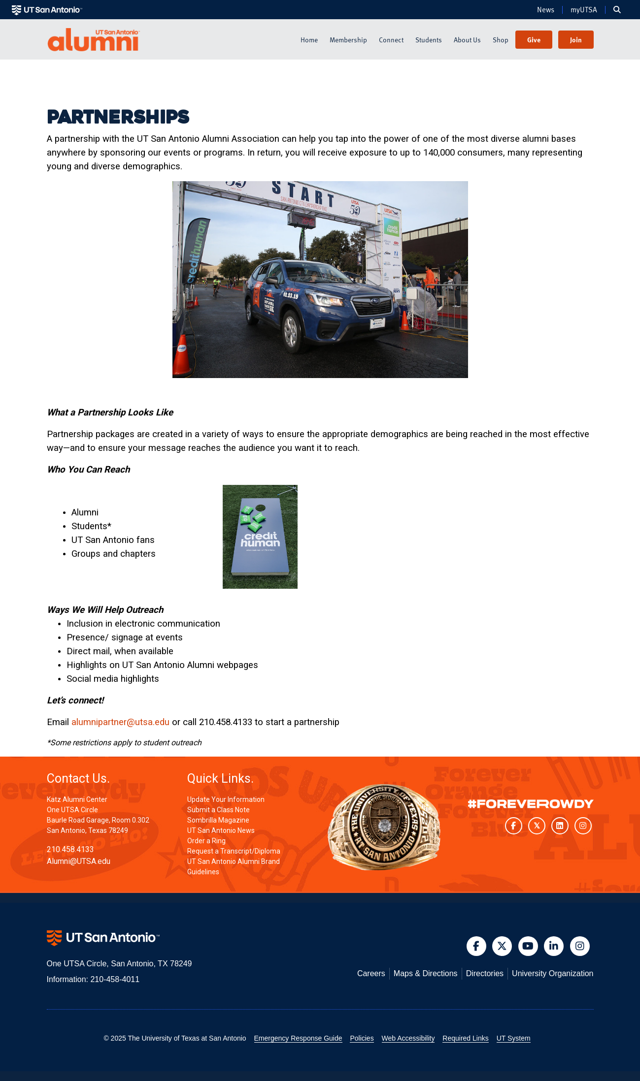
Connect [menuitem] (391, 39)
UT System (514, 1038)
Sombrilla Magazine (218, 820)
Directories (485, 973)
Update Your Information (226, 799)
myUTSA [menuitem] (584, 10)
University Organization (552, 973)
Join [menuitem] (576, 39)
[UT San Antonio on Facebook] (513, 825)
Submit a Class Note (218, 810)
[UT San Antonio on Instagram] (583, 825)
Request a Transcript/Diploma (233, 851)
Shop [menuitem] (500, 39)
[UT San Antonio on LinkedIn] (560, 825)
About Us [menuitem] (467, 39)
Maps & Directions (426, 973)
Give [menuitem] (533, 39)
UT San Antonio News (221, 830)
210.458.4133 (70, 849)
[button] (476, 946)
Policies (361, 1038)
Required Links (465, 1038)
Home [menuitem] (309, 39)
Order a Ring (206, 841)
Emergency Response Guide (298, 1038)
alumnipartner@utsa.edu (120, 722)
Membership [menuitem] (348, 39)
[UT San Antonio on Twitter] (536, 825)
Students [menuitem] (428, 39)
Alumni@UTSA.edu (78, 861)
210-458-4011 (114, 979)
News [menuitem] (545, 10)
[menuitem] (617, 10)
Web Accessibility (408, 1038)
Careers (371, 973)
